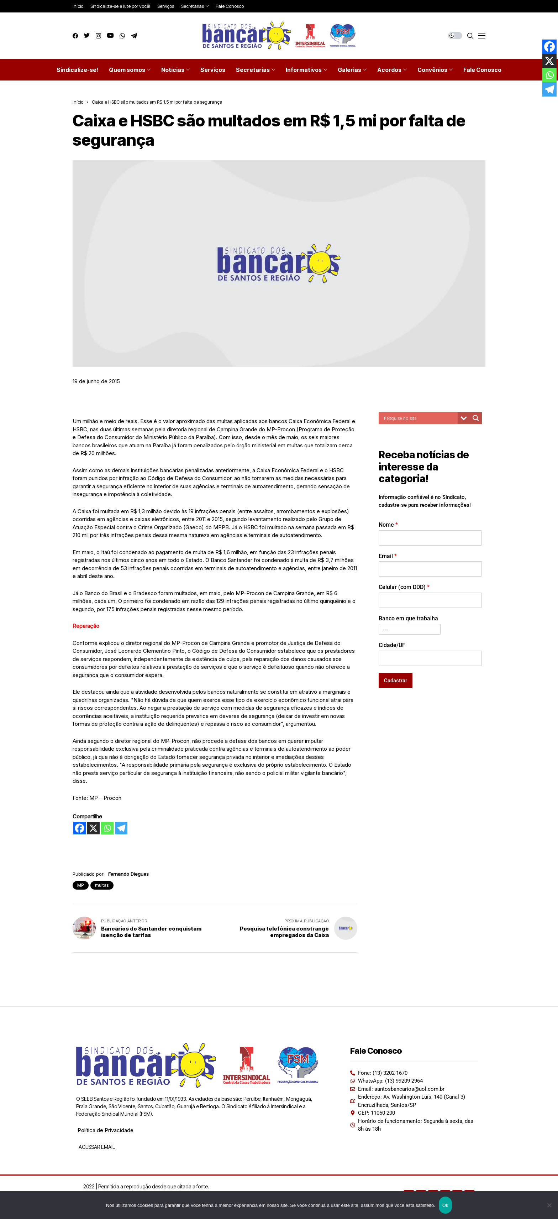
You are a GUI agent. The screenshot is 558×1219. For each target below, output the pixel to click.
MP (80, 885)
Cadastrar (395, 680)
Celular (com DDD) (404, 587)
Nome (388, 524)
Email (388, 556)
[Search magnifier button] (476, 418)
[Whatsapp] (107, 828)
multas (102, 885)
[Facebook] (79, 828)
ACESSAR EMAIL (96, 1147)
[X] (93, 828)
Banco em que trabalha (408, 618)
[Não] (549, 1205)
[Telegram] (121, 828)
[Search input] (420, 418)
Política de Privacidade (105, 1130)
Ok (445, 1205)
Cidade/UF (392, 645)
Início (78, 102)
